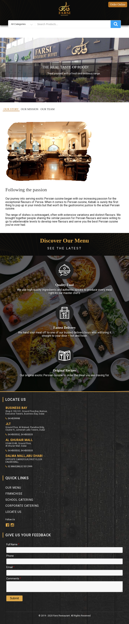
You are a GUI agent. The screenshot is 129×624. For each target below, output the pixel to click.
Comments (13, 578)
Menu (65, 33)
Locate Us (13, 512)
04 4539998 (12, 418)
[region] (64, 70)
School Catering (19, 499)
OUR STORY (11, 109)
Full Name (12, 544)
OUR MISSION (29, 109)
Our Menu (13, 487)
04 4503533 (27, 434)
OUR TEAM (48, 109)
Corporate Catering (22, 505)
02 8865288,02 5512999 (18, 466)
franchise (13, 493)
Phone (10, 555)
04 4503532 (12, 434)
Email (10, 567)
